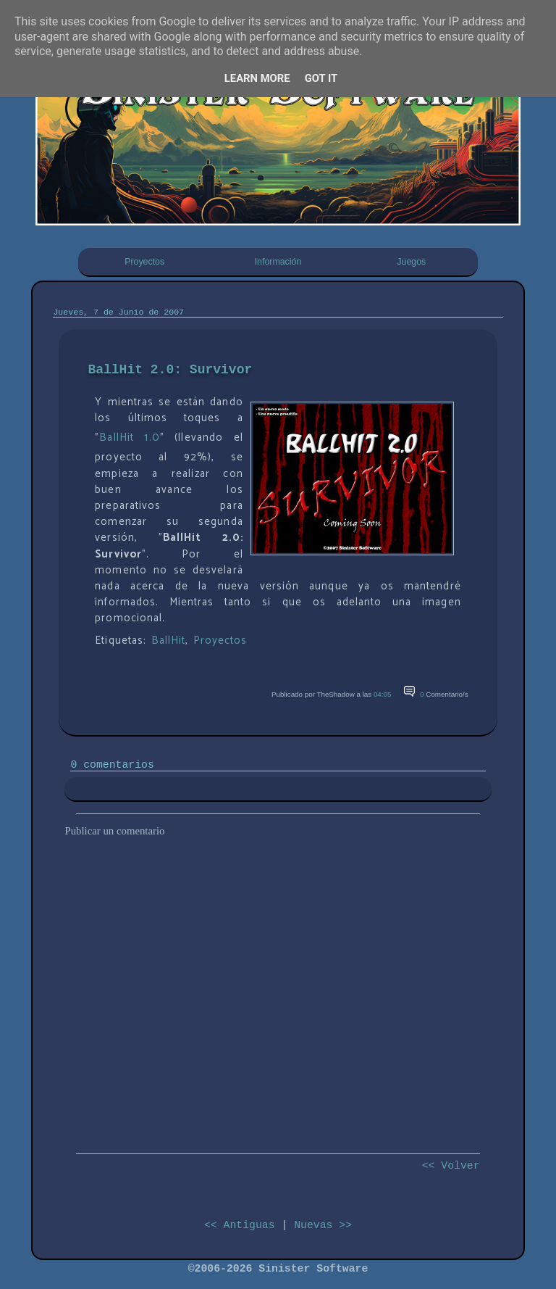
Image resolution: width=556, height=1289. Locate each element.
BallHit (168, 641)
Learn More (257, 78)
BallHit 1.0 (129, 438)
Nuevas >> (323, 1225)
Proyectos (144, 262)
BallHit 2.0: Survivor (170, 369)
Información (278, 262)
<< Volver (451, 1166)
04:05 (383, 694)
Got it (321, 78)
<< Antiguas (239, 1225)
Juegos (411, 262)
